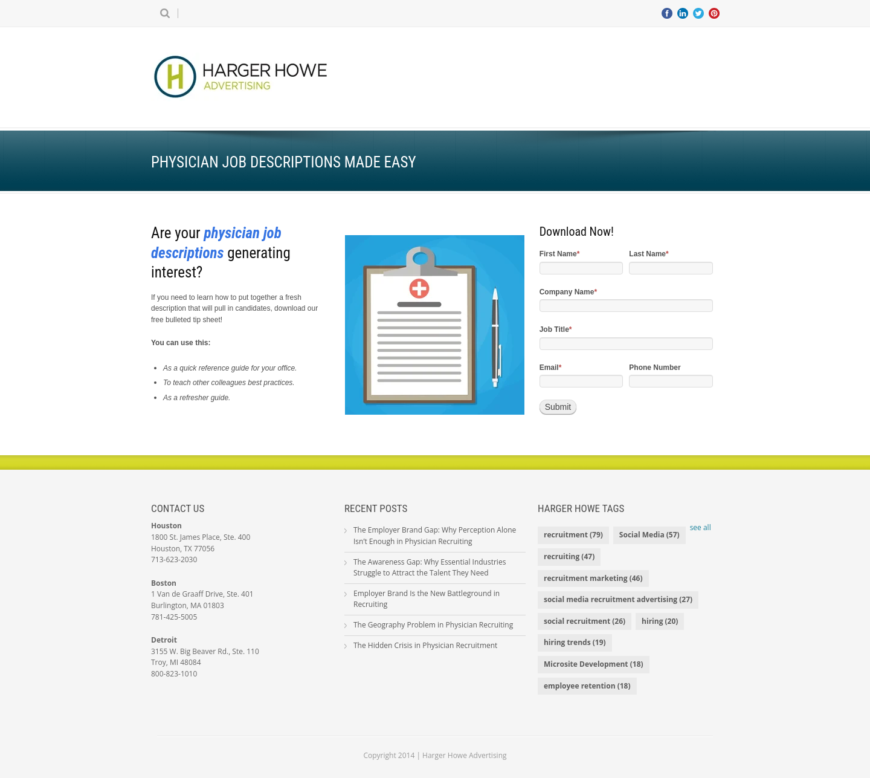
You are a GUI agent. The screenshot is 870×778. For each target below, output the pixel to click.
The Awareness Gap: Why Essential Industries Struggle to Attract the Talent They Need (429, 568)
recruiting (569, 556)
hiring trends (575, 642)
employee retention (587, 686)
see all (700, 527)
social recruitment (584, 621)
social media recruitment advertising (618, 599)
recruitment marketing (593, 578)
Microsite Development (593, 664)
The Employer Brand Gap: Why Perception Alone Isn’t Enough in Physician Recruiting (434, 535)
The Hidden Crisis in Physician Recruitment (425, 645)
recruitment (573, 535)
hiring (660, 621)
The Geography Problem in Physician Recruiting (433, 625)
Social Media (649, 535)
